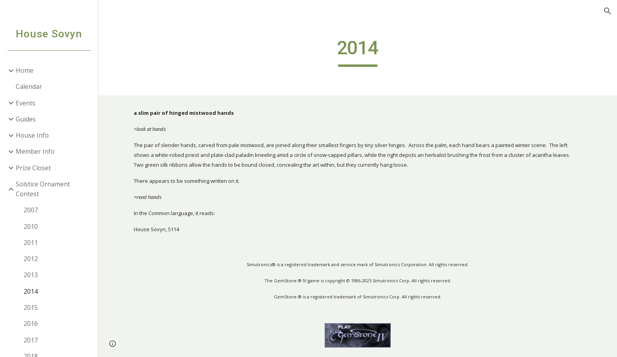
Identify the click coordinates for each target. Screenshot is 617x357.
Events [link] (25, 103)
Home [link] (24, 70)
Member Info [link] (35, 151)
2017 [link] (31, 340)
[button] (607, 11)
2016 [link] (31, 323)
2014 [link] (31, 291)
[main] (357, 51)
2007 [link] (31, 210)
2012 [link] (31, 258)
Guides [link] (26, 119)
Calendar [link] (29, 86)
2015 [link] (31, 307)
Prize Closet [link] (33, 168)
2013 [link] (31, 275)
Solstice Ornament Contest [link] (43, 189)
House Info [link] (32, 135)
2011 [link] (31, 242)
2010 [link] (31, 226)
